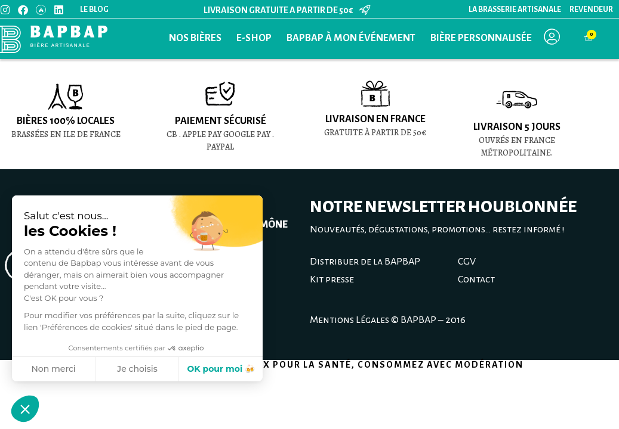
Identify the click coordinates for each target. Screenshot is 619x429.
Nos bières (195, 38)
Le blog (94, 9)
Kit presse (332, 279)
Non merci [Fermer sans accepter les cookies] (53, 368)
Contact (476, 279)
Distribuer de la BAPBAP (365, 261)
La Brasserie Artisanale (515, 9)
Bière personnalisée (481, 38)
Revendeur (591, 9)
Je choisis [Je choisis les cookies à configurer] (137, 368)
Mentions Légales (349, 320)
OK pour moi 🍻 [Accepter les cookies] (221, 368)
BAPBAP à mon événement (351, 38)
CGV (467, 261)
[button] (25, 408)
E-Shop (254, 38)
